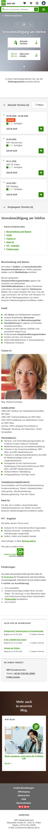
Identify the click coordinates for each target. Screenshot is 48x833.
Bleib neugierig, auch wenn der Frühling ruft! (24, 757)
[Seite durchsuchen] (20, 9)
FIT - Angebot (12, 246)
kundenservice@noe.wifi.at (27, 828)
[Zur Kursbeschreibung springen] (24, 55)
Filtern (39, 105)
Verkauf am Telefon (12, 648)
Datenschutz (24, 795)
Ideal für (10, 242)
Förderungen (12, 249)
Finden (36, 9)
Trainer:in (11, 239)
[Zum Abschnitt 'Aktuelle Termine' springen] (24, 43)
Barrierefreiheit (24, 803)
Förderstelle (11, 599)
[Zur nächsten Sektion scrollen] (24, 68)
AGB (23, 799)
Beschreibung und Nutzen (18, 232)
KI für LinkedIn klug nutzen (15, 640)
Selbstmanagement (13, 16)
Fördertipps (8, 577)
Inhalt (9, 235)
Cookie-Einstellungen (23, 788)
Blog (8, 764)
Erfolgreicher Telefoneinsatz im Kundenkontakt (23, 631)
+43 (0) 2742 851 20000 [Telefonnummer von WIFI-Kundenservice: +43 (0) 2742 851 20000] (24, 673)
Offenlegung (24, 792)
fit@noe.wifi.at (29, 541)
